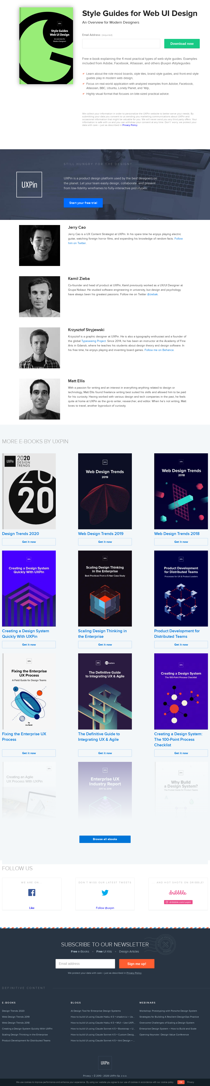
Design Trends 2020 (20, 533)
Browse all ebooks (105, 839)
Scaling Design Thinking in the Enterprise (25, 1034)
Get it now (29, 542)
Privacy (87, 1075)
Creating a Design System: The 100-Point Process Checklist (178, 740)
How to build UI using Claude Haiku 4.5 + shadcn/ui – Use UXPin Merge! (103, 1016)
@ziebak (152, 294)
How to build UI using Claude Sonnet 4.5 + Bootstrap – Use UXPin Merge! (103, 1028)
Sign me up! (136, 964)
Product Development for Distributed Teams (26, 1040)
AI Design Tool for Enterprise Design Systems (96, 1010)
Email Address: (97, 35)
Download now (182, 43)
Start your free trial (83, 203)
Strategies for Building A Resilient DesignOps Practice (169, 1016)
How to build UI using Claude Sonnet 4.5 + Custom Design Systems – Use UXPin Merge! (103, 1034)
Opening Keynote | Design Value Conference (164, 1034)
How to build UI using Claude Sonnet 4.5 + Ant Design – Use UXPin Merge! (103, 1040)
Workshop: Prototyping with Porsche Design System (168, 1010)
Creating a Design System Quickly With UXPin (27, 1028)
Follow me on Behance (159, 350)
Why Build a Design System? (180, 842)
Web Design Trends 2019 (100, 533)
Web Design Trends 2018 (177, 533)
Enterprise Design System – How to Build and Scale (167, 1028)
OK (181, 1082)
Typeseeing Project (93, 341)
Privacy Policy (129, 125)
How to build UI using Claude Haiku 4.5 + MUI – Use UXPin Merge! (103, 1022)
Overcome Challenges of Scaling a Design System (166, 1022)
